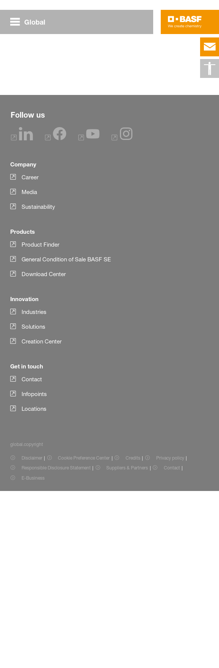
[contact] (209, 46)
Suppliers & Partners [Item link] (127, 645)
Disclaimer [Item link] (32, 635)
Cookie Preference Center (84, 635)
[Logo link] (185, 22)
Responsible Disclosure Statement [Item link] (56, 645)
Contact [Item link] (172, 645)
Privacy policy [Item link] (170, 635)
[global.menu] (30, 22)
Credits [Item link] (133, 635)
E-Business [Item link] (33, 655)
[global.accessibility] (209, 68)
